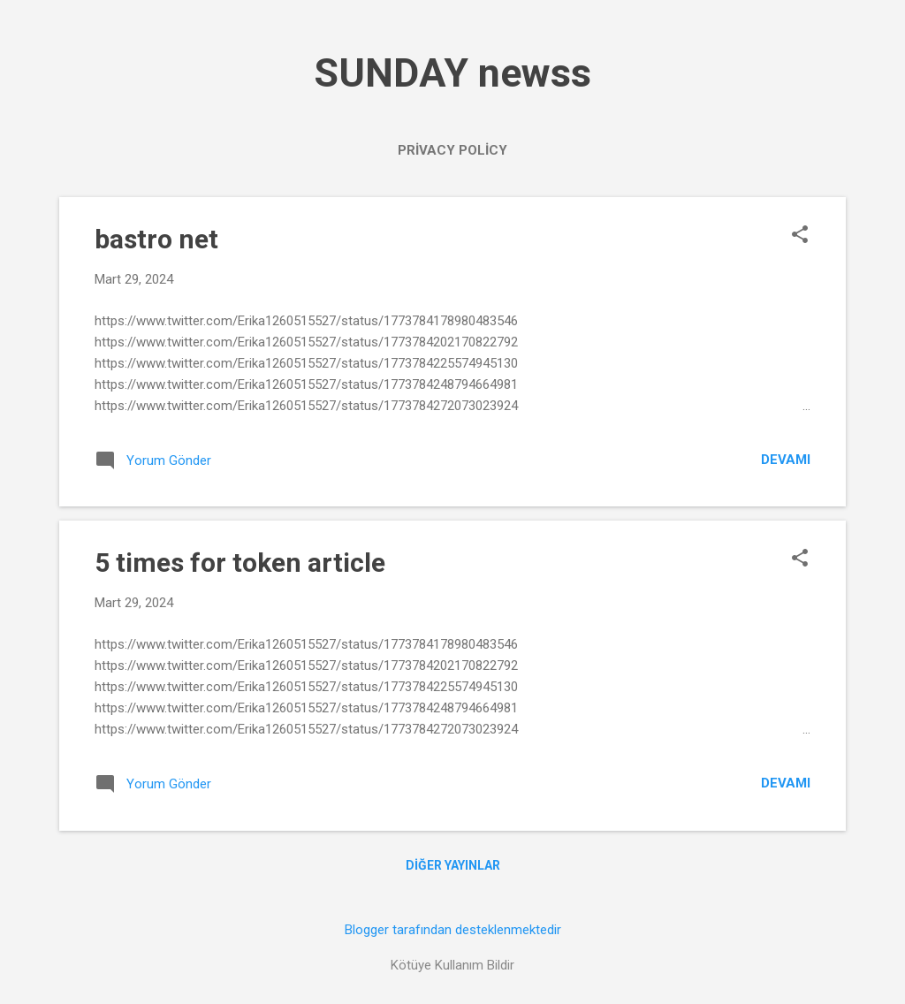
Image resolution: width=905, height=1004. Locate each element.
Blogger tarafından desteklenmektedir (453, 930)
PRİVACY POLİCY (452, 150)
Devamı (785, 460)
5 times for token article (240, 562)
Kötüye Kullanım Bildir (452, 965)
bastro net (156, 239)
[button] (799, 236)
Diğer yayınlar (453, 865)
